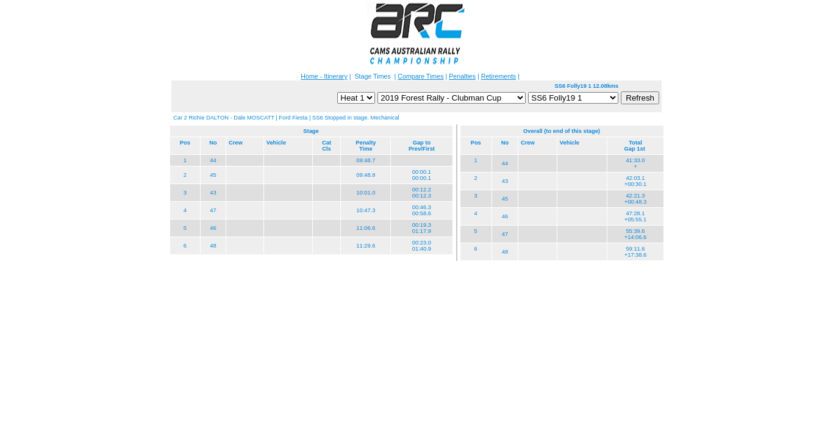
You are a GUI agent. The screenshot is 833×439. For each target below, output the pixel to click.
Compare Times (420, 76)
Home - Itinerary (324, 76)
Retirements (498, 76)
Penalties (462, 76)
